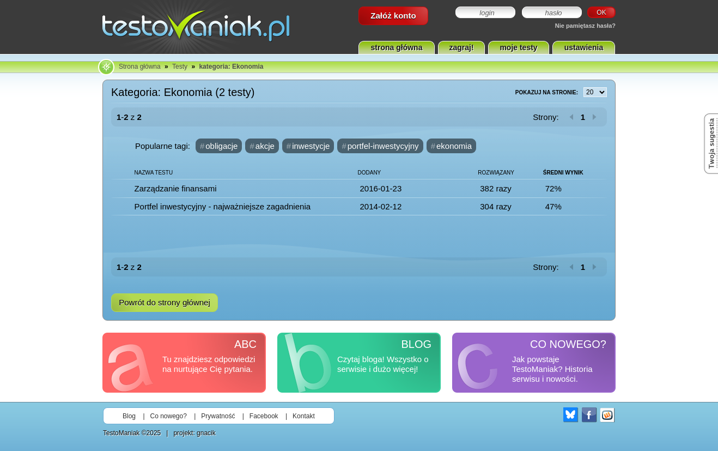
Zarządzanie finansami (176, 188)
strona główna (397, 47)
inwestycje (311, 146)
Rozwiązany (496, 173)
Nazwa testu (154, 173)
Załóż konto (393, 15)
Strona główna (140, 66)
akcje (265, 146)
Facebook (264, 416)
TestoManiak (121, 433)
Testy (179, 66)
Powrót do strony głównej (164, 302)
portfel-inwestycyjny (383, 146)
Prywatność (218, 416)
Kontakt (304, 416)
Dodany (369, 173)
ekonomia (454, 146)
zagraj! (461, 47)
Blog (129, 416)
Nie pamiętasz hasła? (585, 25)
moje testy (518, 47)
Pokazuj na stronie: (561, 92)
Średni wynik (563, 173)
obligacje (221, 146)
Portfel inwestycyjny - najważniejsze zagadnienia (223, 206)
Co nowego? (168, 416)
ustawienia (584, 47)
